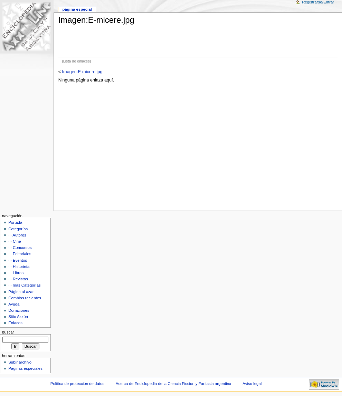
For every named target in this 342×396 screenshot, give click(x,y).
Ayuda (13, 304)
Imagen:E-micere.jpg (82, 71)
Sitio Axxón (18, 317)
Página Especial (77, 9)
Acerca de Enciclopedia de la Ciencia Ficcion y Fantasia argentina (173, 383)
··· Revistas (18, 279)
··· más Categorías (24, 285)
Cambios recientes (24, 298)
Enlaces (15, 323)
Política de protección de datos (77, 383)
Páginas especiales (25, 368)
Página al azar (21, 292)
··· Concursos (19, 247)
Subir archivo (19, 362)
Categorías (18, 229)
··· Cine (14, 241)
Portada (15, 222)
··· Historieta (18, 266)
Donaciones (18, 310)
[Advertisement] (198, 41)
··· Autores (17, 235)
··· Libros (15, 273)
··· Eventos (17, 260)
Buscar (8, 332)
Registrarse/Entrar (318, 2)
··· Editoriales (19, 254)
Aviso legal (252, 383)
